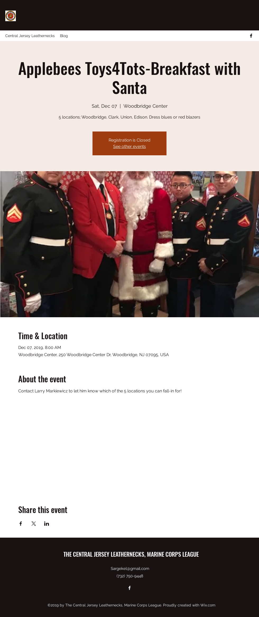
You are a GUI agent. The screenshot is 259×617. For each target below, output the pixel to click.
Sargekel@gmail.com (130, 568)
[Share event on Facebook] (20, 523)
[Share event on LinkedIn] (46, 523)
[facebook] (251, 35)
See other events (129, 146)
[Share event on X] (33, 523)
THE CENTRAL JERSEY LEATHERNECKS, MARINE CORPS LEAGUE (131, 554)
